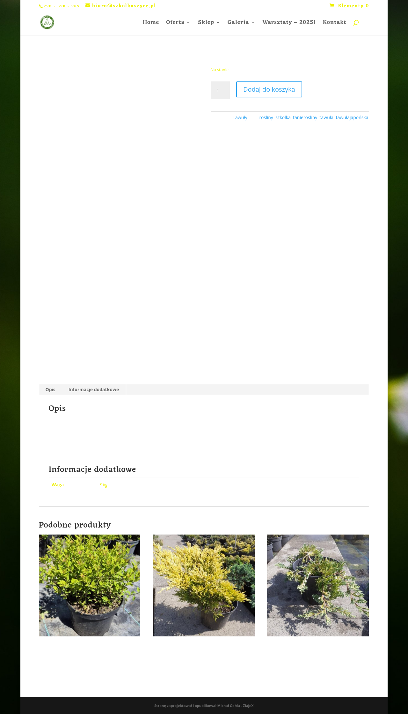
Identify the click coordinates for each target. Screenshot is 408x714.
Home (150, 23)
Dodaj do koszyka (269, 89)
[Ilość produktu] (220, 90)
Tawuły (240, 117)
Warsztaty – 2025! (289, 23)
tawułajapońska (352, 117)
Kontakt (334, 23)
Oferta (175, 23)
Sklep (206, 23)
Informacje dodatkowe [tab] (94, 389)
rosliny (266, 117)
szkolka (283, 117)
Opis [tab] (50, 389)
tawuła (327, 117)
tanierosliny (305, 117)
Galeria (238, 23)
